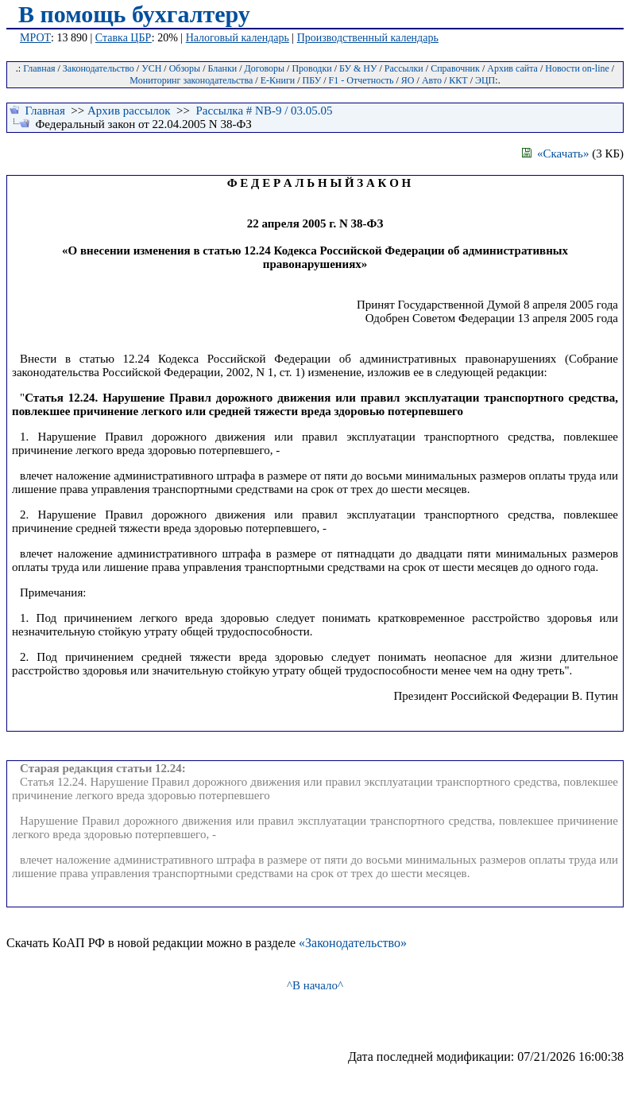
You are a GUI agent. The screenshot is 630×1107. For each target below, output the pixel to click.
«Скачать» (555, 153)
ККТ (458, 80)
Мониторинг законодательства (191, 80)
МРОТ (35, 38)
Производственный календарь (368, 38)
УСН (151, 68)
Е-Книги (278, 80)
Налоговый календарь (237, 38)
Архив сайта (512, 68)
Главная (39, 68)
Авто (432, 80)
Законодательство (98, 68)
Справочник (455, 68)
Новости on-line (577, 68)
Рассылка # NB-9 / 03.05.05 (263, 110)
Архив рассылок (129, 110)
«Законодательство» (353, 943)
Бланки (223, 68)
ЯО (408, 80)
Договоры (264, 68)
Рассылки (404, 68)
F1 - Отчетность (361, 80)
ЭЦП (485, 80)
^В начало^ (315, 985)
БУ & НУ (358, 68)
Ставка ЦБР (123, 38)
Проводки (311, 68)
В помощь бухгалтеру (134, 14)
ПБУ (312, 80)
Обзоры (185, 68)
